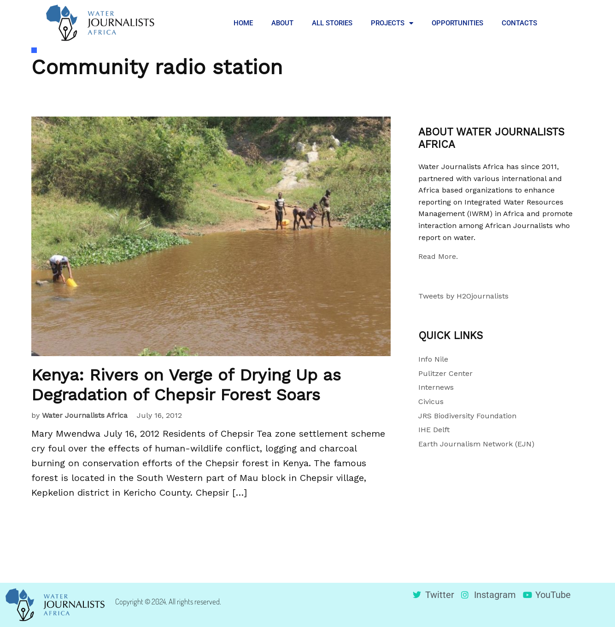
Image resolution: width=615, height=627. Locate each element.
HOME (243, 23)
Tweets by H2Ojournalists (463, 296)
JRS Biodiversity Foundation (467, 415)
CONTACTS (519, 23)
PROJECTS (392, 23)
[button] (560, 23)
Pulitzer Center (445, 373)
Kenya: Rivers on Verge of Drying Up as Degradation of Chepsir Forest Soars (186, 384)
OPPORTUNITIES (457, 23)
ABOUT (282, 23)
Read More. (438, 256)
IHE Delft (434, 429)
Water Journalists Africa (85, 415)
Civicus (431, 401)
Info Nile (433, 359)
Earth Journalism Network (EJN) (476, 443)
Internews (436, 387)
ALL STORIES (332, 23)
